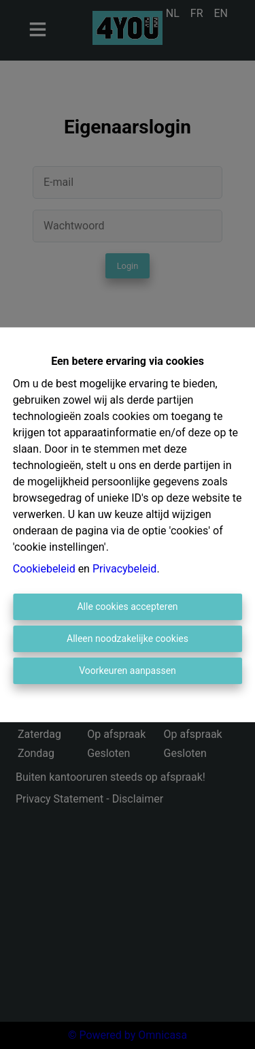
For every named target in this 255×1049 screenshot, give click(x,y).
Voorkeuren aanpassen (127, 670)
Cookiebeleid (44, 568)
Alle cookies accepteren (127, 606)
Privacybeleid (124, 568)
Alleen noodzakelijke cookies (127, 638)
